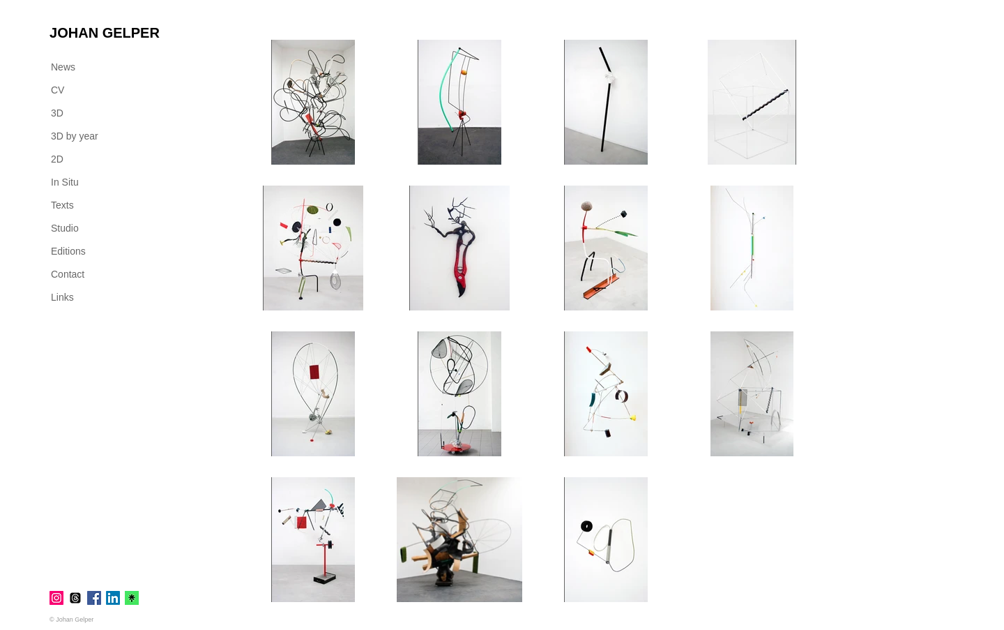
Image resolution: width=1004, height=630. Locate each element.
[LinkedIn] (113, 598)
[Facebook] (94, 598)
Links (62, 297)
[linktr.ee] (132, 598)
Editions (68, 251)
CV (57, 90)
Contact (67, 274)
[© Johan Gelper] (76, 619)
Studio (65, 228)
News (63, 67)
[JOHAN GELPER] (104, 33)
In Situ (65, 182)
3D (57, 113)
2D (57, 159)
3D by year (74, 136)
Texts (62, 205)
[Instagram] (56, 598)
